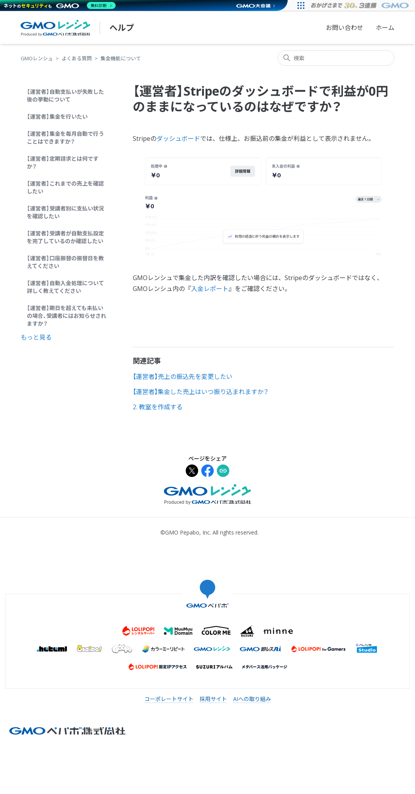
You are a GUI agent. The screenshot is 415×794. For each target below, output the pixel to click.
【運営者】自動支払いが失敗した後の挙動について (65, 95)
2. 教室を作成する (158, 407)
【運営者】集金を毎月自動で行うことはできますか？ (65, 137)
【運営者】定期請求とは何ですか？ (62, 162)
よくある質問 (77, 58)
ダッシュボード (178, 138)
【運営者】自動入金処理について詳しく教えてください (65, 286)
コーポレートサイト (168, 699)
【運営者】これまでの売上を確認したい (65, 187)
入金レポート (210, 288)
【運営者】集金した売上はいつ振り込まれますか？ (201, 391)
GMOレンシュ (37, 58)
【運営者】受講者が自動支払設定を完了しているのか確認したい (65, 237)
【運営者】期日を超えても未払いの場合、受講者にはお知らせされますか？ (66, 315)
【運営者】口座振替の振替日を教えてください (65, 262)
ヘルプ (121, 27)
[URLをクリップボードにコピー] (223, 471)
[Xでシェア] (192, 471)
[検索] (336, 58)
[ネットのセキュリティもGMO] (60, 5)
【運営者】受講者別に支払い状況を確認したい (65, 212)
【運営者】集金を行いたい (57, 116)
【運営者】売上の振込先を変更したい (182, 376)
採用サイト (213, 699)
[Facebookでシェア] (207, 471)
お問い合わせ (344, 27)
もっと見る (36, 337)
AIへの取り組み (252, 699)
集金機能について (120, 58)
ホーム (385, 27)
